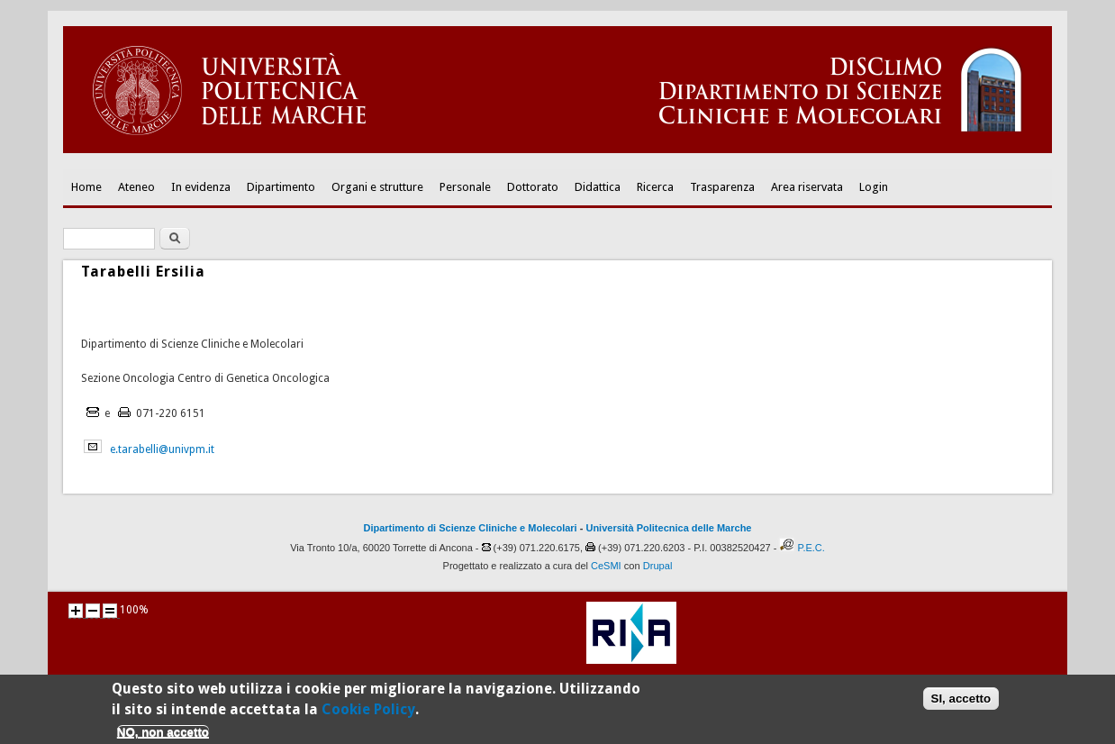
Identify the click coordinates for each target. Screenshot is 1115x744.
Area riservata (807, 187)
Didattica (598, 187)
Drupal (658, 565)
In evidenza (201, 187)
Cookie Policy (368, 712)
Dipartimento (281, 187)
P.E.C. (810, 547)
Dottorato (532, 187)
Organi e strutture (377, 187)
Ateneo (136, 187)
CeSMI (606, 565)
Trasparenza (722, 187)
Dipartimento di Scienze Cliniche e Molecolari (470, 527)
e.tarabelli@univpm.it (162, 449)
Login (873, 187)
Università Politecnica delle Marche (668, 527)
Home (86, 187)
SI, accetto (961, 701)
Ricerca (655, 187)
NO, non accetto (163, 735)
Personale (465, 187)
